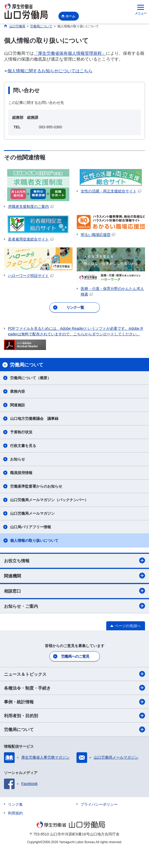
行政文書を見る (23, 445)
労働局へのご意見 (75, 656)
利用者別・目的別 (74, 716)
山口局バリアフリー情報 (30, 527)
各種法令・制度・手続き (74, 688)
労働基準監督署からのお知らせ (36, 486)
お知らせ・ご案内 (74, 606)
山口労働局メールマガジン (32, 513)
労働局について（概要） (30, 378)
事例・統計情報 (74, 702)
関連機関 (74, 575)
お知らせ (17, 459)
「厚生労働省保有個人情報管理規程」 (70, 53)
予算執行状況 (21, 432)
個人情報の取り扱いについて (34, 540)
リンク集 (15, 804)
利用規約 (15, 813)
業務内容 (17, 391)
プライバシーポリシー (99, 804)
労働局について (74, 729)
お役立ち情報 (74, 560)
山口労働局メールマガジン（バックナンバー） (49, 500)
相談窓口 (74, 591)
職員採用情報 (21, 473)
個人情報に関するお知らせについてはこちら (49, 71)
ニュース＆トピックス (74, 674)
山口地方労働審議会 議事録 (34, 418)
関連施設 (17, 405)
